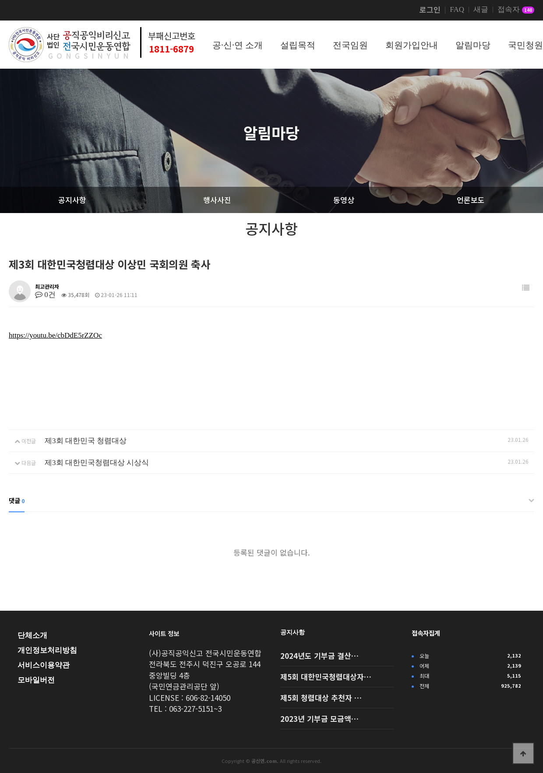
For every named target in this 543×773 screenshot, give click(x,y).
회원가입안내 (411, 45)
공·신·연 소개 (237, 45)
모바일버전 (36, 680)
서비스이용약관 (44, 665)
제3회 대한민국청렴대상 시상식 (97, 462)
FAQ (457, 10)
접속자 (515, 10)
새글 (480, 10)
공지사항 (292, 632)
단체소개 (32, 635)
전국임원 (350, 45)
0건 (45, 294)
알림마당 (472, 45)
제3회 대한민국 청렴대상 (86, 441)
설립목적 (297, 45)
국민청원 (525, 45)
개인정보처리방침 (47, 650)
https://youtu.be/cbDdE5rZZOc (55, 335)
